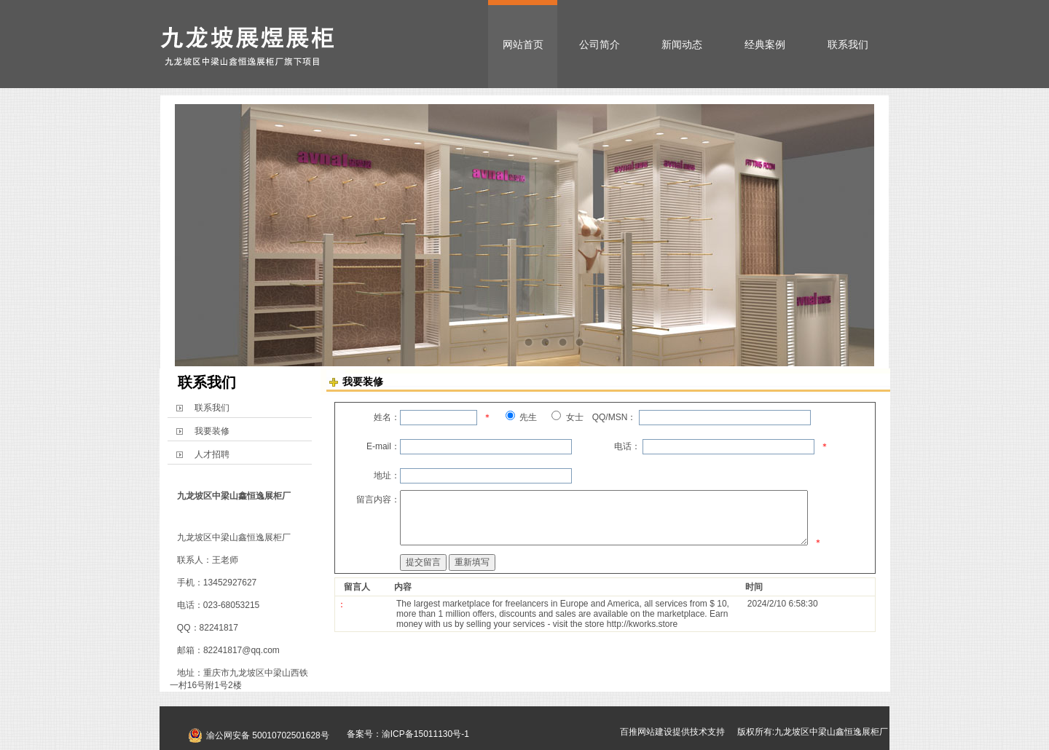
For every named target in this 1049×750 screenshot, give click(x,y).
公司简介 (599, 44)
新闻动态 (681, 44)
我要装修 (212, 431)
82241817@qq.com (241, 650)
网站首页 (523, 44)
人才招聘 (212, 454)
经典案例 (764, 44)
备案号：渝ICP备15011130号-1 (403, 734)
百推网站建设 (646, 732)
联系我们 (848, 44)
